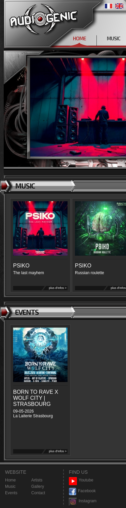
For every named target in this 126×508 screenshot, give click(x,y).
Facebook (82, 491)
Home (10, 480)
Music (10, 486)
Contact (38, 493)
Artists (36, 480)
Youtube (81, 480)
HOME (79, 38)
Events (11, 493)
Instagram (82, 501)
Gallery (37, 486)
